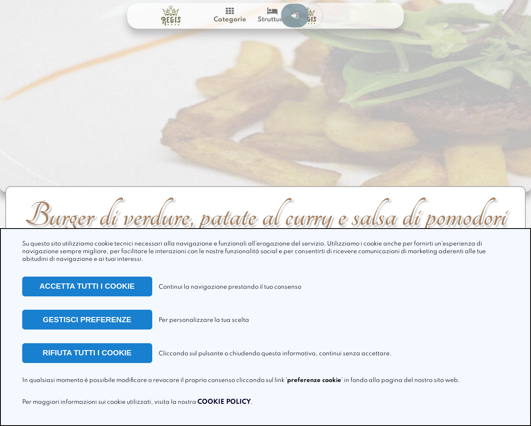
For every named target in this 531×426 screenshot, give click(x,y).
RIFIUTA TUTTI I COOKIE (87, 352)
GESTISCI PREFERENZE (87, 319)
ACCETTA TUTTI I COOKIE (87, 286)
